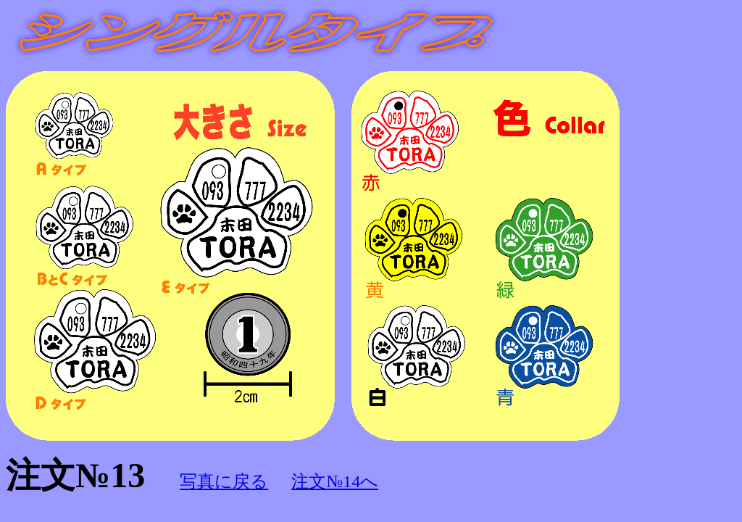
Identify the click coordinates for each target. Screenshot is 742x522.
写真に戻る (224, 481)
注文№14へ (334, 481)
